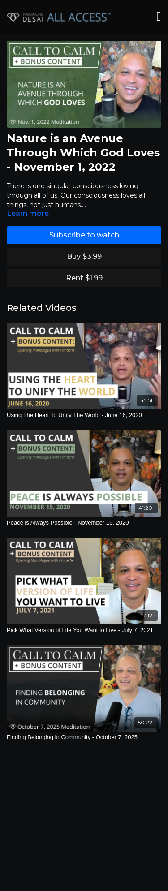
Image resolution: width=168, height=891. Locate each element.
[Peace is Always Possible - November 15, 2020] (84, 522)
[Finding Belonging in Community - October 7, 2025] (84, 737)
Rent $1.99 (84, 278)
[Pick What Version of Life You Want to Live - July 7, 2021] (84, 630)
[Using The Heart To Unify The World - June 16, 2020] (84, 415)
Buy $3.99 (84, 256)
